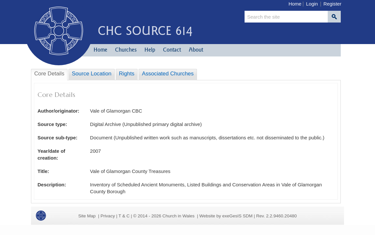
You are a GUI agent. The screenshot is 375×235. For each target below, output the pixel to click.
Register (332, 4)
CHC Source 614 (145, 30)
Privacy (107, 215)
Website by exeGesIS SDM (225, 215)
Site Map (87, 215)
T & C (123, 215)
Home (295, 4)
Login (312, 4)
